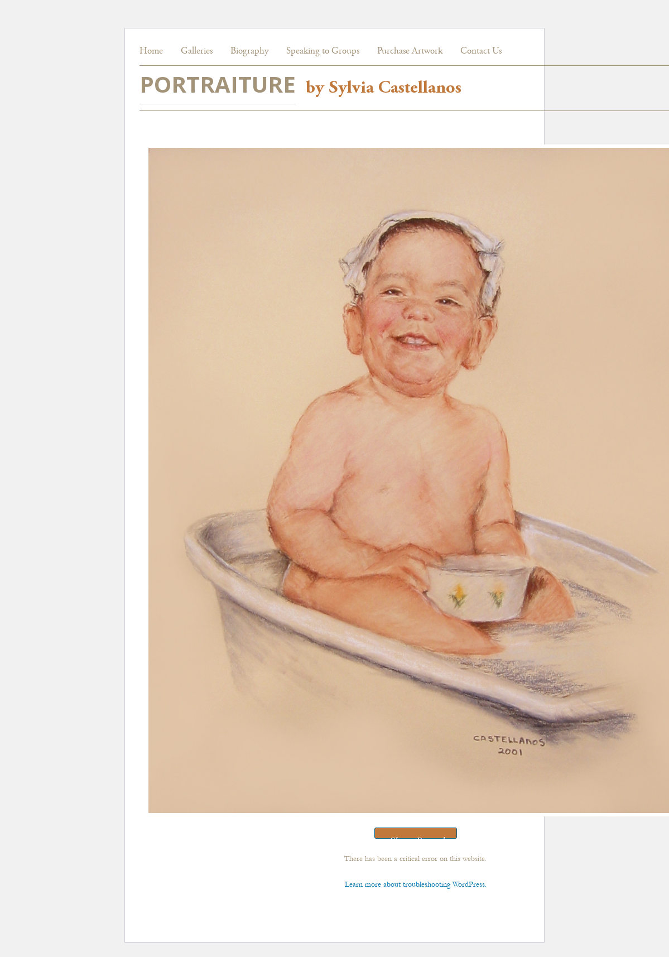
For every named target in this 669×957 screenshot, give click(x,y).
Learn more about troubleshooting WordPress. (416, 884)
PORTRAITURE (217, 84)
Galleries (197, 51)
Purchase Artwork (409, 51)
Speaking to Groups (322, 51)
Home (151, 51)
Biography (249, 51)
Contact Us (481, 51)
